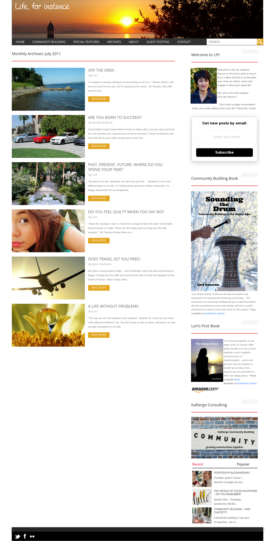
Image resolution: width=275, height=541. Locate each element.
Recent (197, 464)
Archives (114, 42)
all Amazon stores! (214, 313)
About (134, 42)
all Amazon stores (246, 383)
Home (20, 42)
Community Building (49, 42)
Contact (184, 42)
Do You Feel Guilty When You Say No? (126, 211)
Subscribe (224, 152)
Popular (243, 464)
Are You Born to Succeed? (115, 117)
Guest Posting (158, 42)
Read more (99, 99)
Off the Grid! (101, 70)
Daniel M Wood (102, 122)
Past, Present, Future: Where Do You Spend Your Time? (125, 167)
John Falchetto (101, 264)
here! (237, 379)
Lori (94, 75)
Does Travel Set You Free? (114, 258)
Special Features (86, 42)
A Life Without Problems (113, 306)
